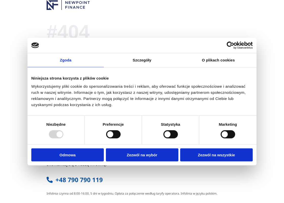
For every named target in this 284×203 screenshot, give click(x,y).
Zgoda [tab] (66, 60)
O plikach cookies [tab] (218, 60)
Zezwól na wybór (142, 155)
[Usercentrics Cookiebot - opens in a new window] (230, 45)
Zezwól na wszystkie (216, 155)
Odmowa (68, 155)
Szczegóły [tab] (142, 60)
